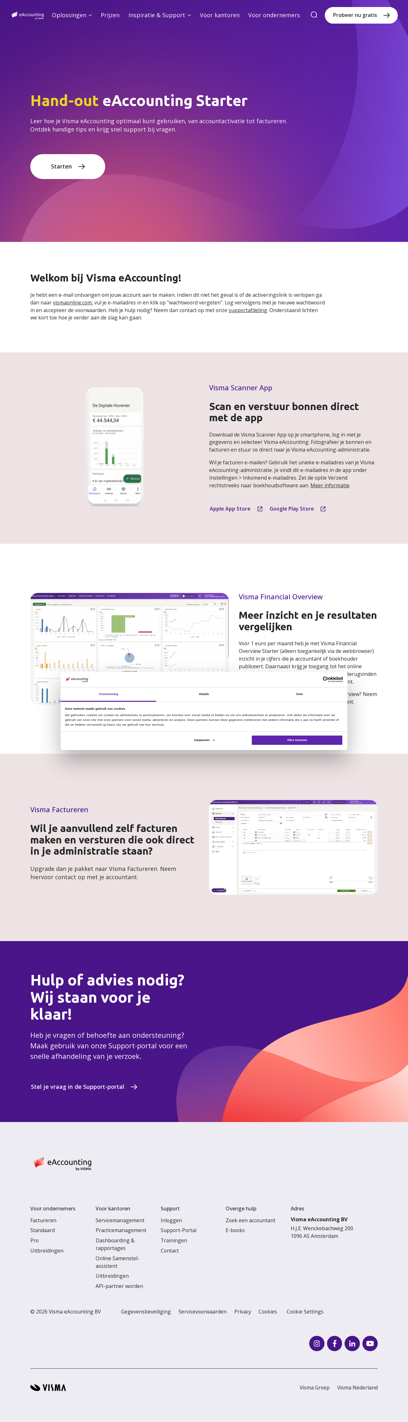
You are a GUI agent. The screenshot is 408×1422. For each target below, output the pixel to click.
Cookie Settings (305, 1311)
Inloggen (171, 1220)
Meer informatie (329, 485)
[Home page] (27, 15)
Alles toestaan (297, 740)
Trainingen (174, 1240)
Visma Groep (315, 1387)
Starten (61, 166)
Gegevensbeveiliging (146, 1311)
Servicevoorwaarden (202, 1311)
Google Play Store (292, 508)
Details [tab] (204, 694)
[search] (314, 15)
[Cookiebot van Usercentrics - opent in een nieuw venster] (315, 680)
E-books (235, 1230)
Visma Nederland (357, 1387)
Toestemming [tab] (108, 694)
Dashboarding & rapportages (115, 1244)
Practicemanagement (121, 1230)
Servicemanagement (120, 1220)
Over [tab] (299, 694)
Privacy (242, 1311)
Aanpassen (204, 740)
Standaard (42, 1230)
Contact (170, 1250)
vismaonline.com (72, 302)
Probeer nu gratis (355, 15)
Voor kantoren (220, 15)
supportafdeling (248, 310)
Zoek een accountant (250, 1220)
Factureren (43, 1220)
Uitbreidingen (46, 1250)
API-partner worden (119, 1286)
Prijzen (110, 15)
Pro (34, 1240)
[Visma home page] (48, 1387)
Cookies (268, 1311)
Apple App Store (230, 508)
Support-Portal (178, 1230)
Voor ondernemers (274, 15)
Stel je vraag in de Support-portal (77, 1086)
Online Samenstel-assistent (117, 1262)
